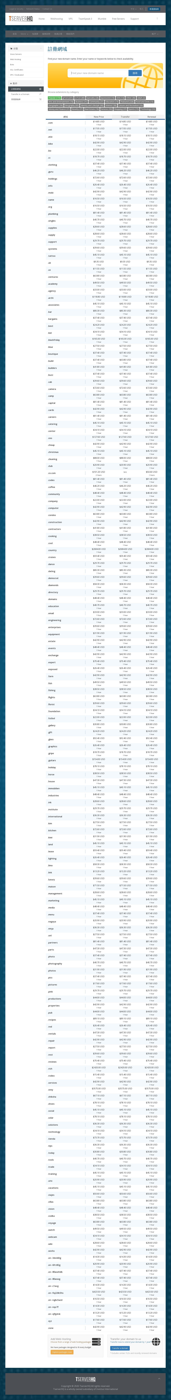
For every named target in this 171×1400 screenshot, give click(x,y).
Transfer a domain (120, 1348)
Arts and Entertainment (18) (61, 101)
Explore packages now (62, 1352)
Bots (12, 64)
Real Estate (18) (92, 109)
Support (135, 18)
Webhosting (56, 18)
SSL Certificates (16, 69)
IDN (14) (120, 98)
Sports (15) (134, 109)
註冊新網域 (26, 89)
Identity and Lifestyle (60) (92, 105)
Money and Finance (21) (59, 109)
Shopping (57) (120, 109)
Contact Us (47, 9)
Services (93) (106, 109)
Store (24, 34)
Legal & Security (16, 9)
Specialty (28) (93, 98)
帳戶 (155, 34)
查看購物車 (154, 9)
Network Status (33, 9)
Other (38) (130, 98)
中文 (133, 9)
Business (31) (81, 101)
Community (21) (96, 101)
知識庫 (35, 34)
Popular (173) (55, 98)
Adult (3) (141, 98)
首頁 (15, 34)
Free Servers (118, 18)
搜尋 (135, 73)
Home (42, 18)
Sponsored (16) (107, 98)
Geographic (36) (56, 105)
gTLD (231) (68, 98)
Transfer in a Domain (26, 94)
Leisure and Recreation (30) (131, 105)
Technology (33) (148, 109)
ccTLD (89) (80, 98)
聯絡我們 (70, 34)
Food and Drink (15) (144, 101)
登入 (141, 9)
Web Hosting (15, 59)
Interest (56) (111, 105)
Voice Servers (16, 54)
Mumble (102, 18)
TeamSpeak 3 (85, 18)
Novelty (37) (77, 109)
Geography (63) (72, 105)
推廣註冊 (58, 34)
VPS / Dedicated (17, 75)
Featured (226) (127, 101)
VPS (71, 18)
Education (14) (112, 101)
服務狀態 (46, 34)
